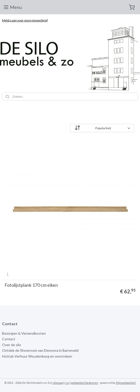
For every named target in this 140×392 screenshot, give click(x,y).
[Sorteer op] (102, 128)
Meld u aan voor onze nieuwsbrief (25, 20)
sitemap (58, 382)
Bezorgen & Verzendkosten (24, 333)
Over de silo (11, 345)
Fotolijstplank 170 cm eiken (31, 285)
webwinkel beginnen (84, 382)
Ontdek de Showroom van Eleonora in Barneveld (40, 350)
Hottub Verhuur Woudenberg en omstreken (37, 356)
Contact (8, 339)
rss (67, 382)
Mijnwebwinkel (126, 382)
